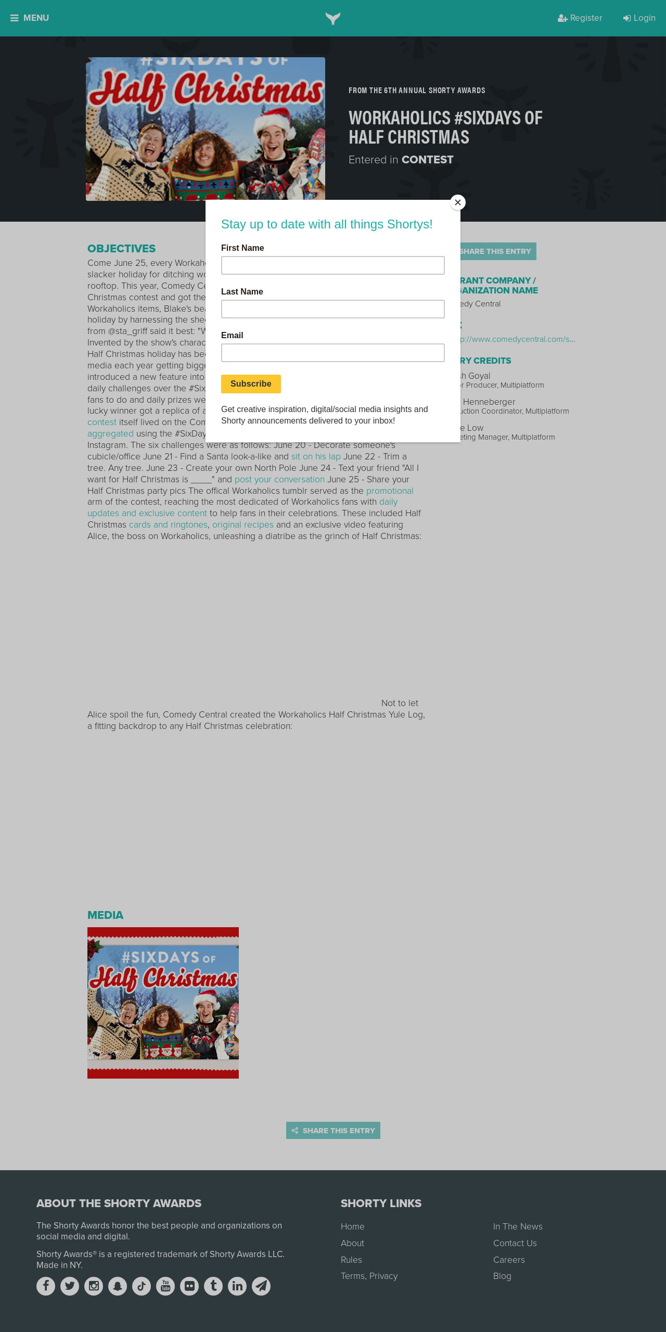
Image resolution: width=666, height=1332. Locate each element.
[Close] (458, 202)
